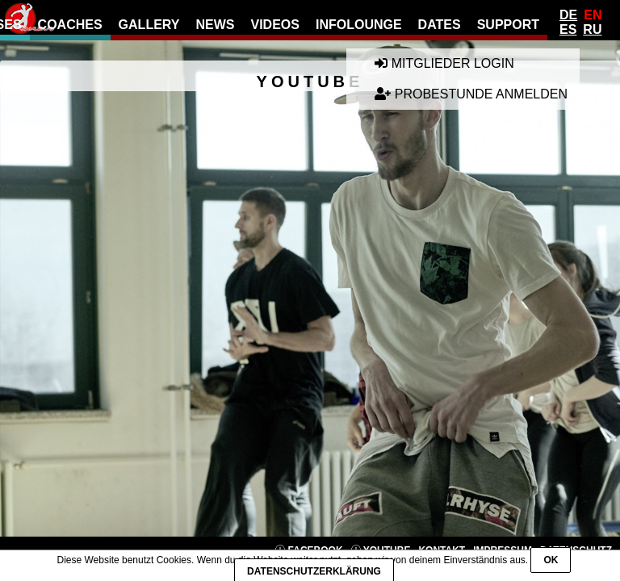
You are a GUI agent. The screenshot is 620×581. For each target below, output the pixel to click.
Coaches (70, 24)
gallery (149, 24)
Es (567, 29)
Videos (274, 24)
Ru (592, 29)
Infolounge (359, 24)
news (214, 24)
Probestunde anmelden (471, 94)
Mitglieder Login (444, 63)
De (568, 15)
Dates (439, 24)
